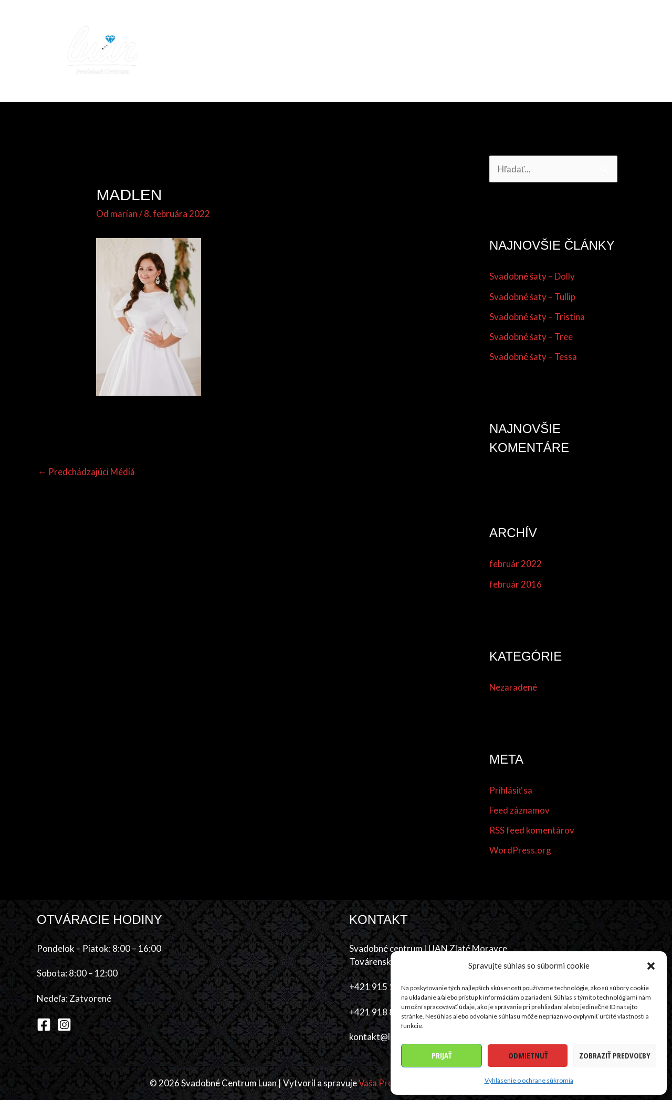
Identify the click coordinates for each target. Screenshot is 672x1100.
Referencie (515, 51)
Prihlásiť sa (510, 790)
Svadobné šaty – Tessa (533, 357)
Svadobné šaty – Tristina (537, 316)
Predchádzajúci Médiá (86, 471)
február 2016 (515, 584)
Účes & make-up (381, 51)
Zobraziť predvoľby (614, 1055)
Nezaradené (513, 687)
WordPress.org (520, 850)
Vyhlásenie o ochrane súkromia (529, 1080)
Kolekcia (272, 51)
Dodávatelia (453, 51)
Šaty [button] (315, 51)
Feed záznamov (519, 810)
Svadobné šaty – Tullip (532, 296)
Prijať (442, 1055)
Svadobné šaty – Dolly (532, 276)
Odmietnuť (528, 1055)
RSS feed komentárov (531, 830)
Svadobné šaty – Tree (531, 336)
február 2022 (515, 564)
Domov (222, 51)
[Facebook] (44, 1024)
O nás (563, 51)
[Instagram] (64, 1024)
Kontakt (609, 51)
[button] (651, 966)
